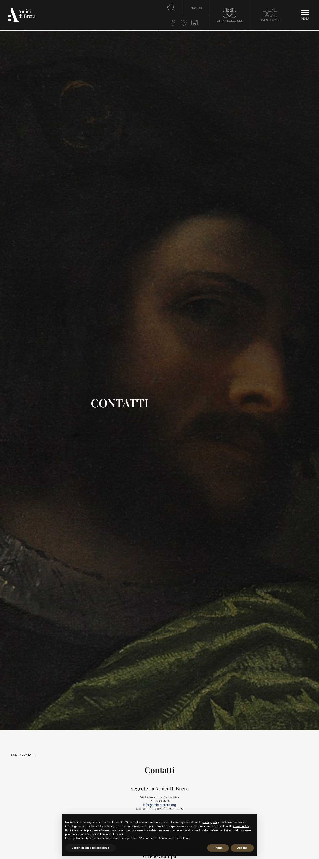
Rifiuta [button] (218, 847)
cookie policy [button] (241, 826)
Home (15, 754)
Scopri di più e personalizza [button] (90, 847)
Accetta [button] (242, 847)
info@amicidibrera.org (159, 805)
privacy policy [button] (210, 822)
